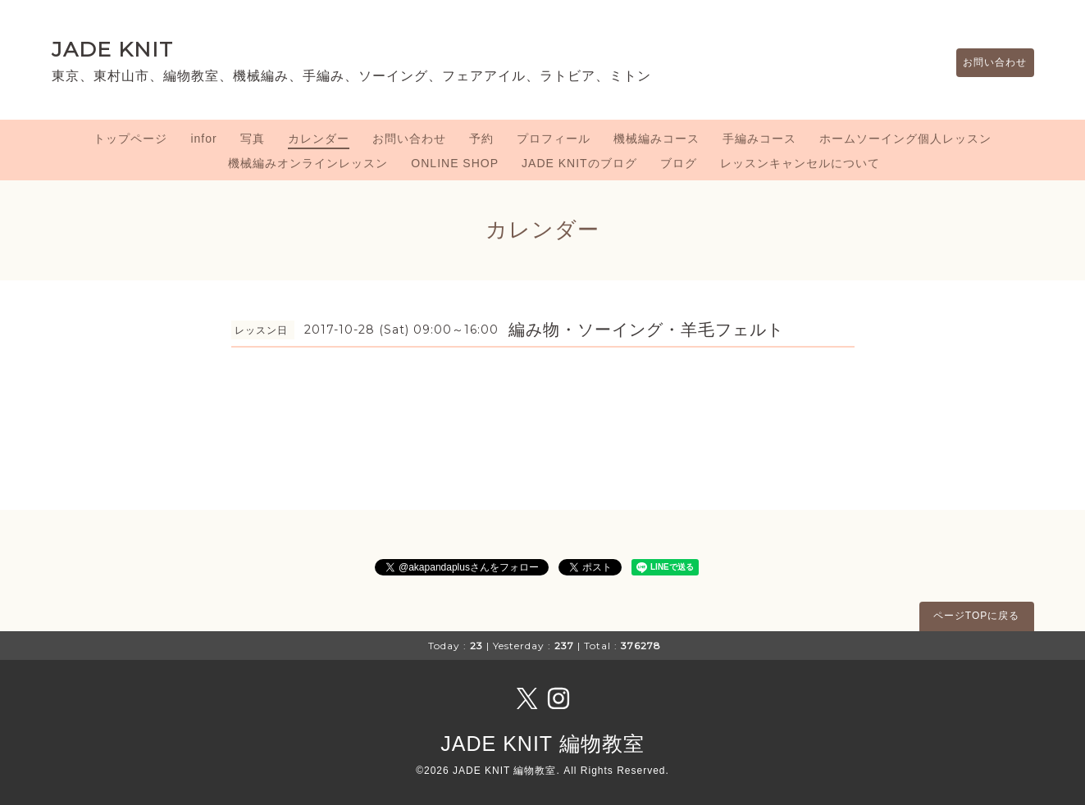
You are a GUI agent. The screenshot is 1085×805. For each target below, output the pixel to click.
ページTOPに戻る (976, 615)
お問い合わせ (987, 63)
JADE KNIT (112, 49)
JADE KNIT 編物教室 (542, 743)
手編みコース (759, 138)
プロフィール (553, 138)
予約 (481, 138)
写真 (252, 138)
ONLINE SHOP (455, 163)
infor (203, 138)
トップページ (130, 138)
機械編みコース (656, 138)
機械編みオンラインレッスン (308, 163)
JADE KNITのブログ (579, 163)
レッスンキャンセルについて (800, 163)
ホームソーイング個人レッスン (905, 138)
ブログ (678, 163)
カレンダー (318, 138)
